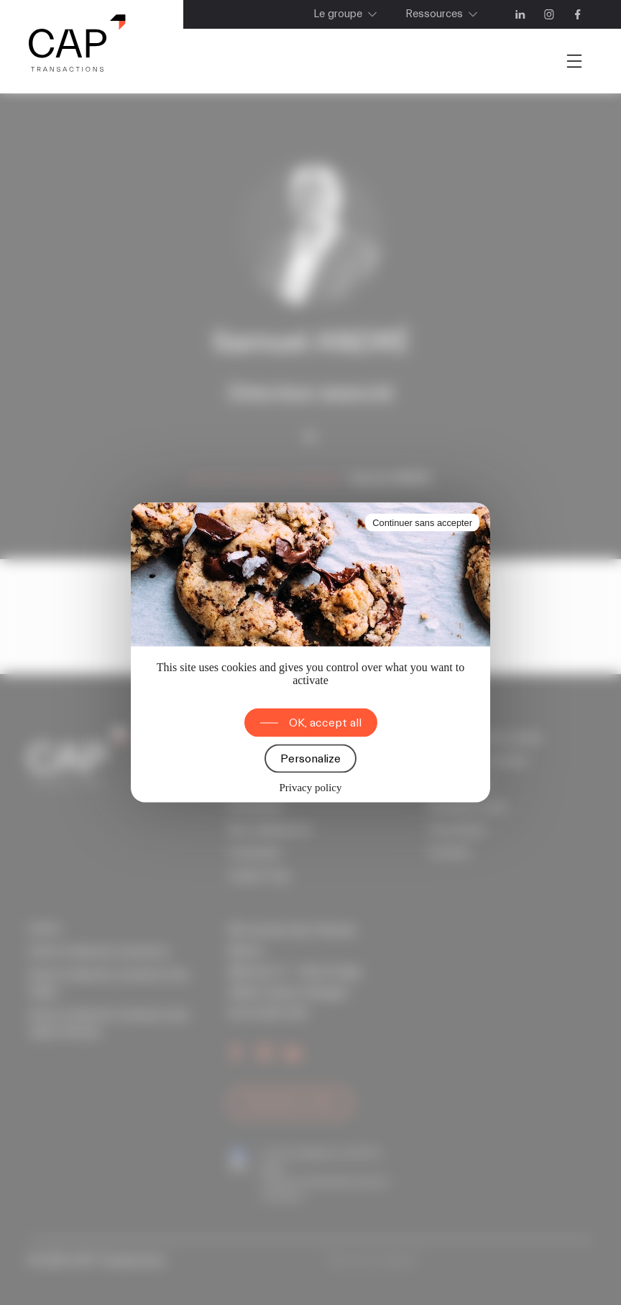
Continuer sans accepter (422, 522)
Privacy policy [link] (310, 787)
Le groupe (337, 14)
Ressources (434, 14)
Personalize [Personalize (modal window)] (310, 758)
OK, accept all (325, 722)
